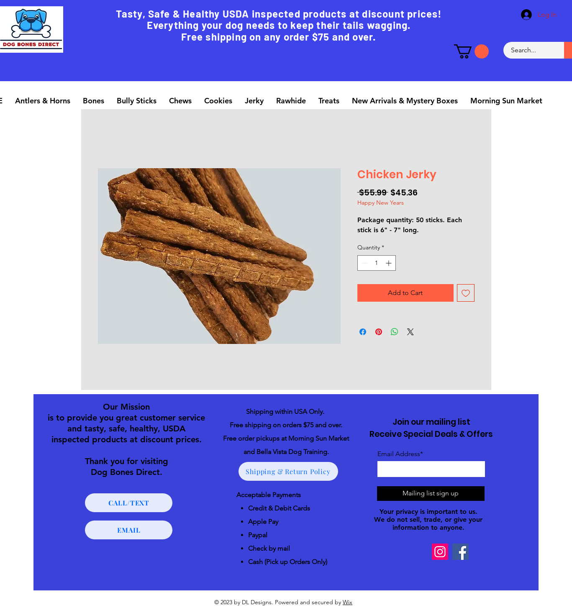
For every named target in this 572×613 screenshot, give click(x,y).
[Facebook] (460, 552)
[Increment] (389, 263)
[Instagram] (440, 552)
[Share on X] (410, 332)
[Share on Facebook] (363, 332)
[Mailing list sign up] (431, 493)
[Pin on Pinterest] (379, 332)
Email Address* (400, 454)
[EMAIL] (128, 530)
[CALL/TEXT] (128, 502)
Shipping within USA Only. (286, 412)
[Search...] (529, 50)
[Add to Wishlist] (466, 293)
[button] (471, 51)
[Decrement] (364, 263)
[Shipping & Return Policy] (288, 471)
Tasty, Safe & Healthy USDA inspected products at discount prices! (279, 14)
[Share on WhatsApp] (395, 332)
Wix (347, 602)
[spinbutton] (376, 263)
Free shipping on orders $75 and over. (286, 425)
